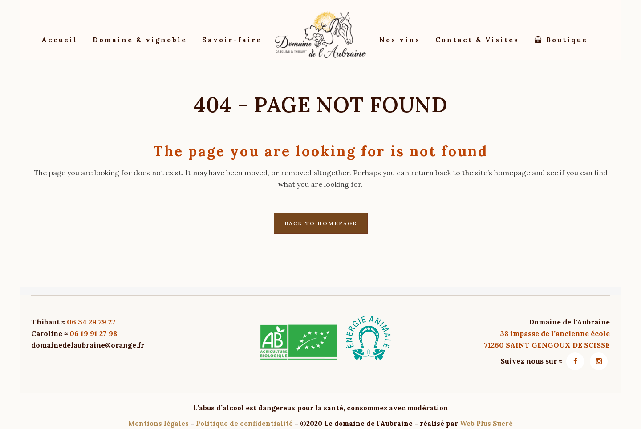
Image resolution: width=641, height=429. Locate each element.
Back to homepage (320, 223)
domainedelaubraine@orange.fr (87, 344)
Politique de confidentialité (244, 423)
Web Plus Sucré (486, 423)
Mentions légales (158, 423)
